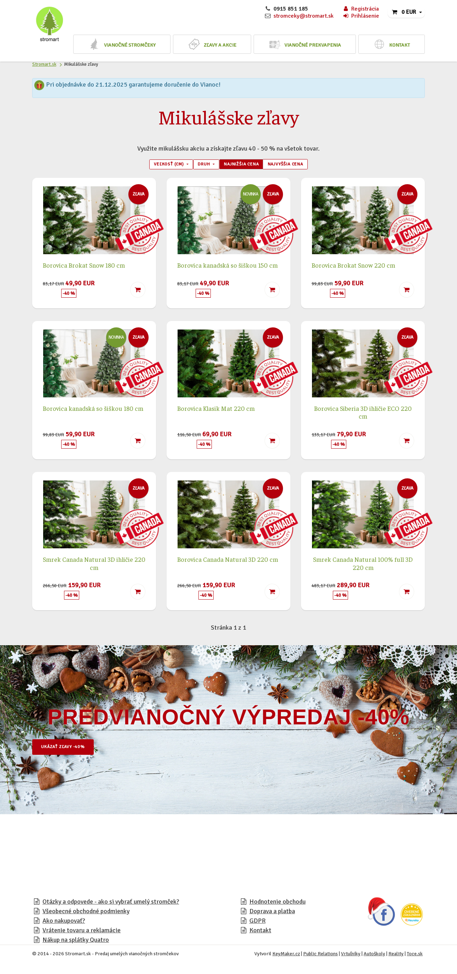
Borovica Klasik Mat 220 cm (216, 410)
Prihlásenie (361, 15)
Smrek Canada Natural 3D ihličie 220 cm (94, 565)
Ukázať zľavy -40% (69, 749)
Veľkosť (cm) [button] (156, 165)
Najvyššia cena (297, 165)
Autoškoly (374, 956)
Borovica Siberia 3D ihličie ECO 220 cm (363, 414)
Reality (396, 956)
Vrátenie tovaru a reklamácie (81, 932)
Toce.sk (415, 956)
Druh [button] (199, 165)
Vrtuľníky (350, 956)
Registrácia (360, 8)
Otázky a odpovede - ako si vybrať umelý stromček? (110, 904)
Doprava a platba (272, 913)
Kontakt (260, 932)
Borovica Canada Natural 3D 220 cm (227, 561)
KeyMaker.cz (286, 956)
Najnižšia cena (244, 165)
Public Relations (320, 956)
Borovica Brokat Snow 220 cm (353, 267)
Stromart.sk (44, 64)
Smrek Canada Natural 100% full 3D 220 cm (363, 565)
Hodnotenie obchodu (277, 904)
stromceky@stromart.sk (303, 15)
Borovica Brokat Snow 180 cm (84, 267)
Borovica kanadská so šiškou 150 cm (227, 267)
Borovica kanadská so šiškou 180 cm (93, 410)
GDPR (257, 923)
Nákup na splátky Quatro (75, 942)
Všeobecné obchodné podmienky (85, 913)
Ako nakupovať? (63, 923)
